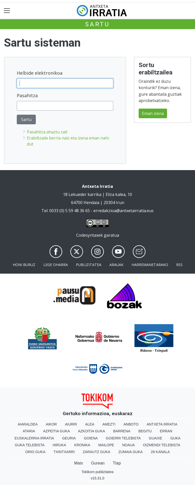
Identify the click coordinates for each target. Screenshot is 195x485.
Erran (166, 431)
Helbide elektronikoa (39, 73)
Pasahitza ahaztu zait (47, 132)
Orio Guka (35, 452)
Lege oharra (55, 264)
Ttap (117, 463)
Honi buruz (24, 264)
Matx (78, 463)
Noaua (128, 445)
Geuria (69, 438)
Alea (89, 424)
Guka (175, 438)
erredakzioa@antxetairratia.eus (123, 210)
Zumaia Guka (130, 452)
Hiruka (59, 445)
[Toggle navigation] (7, 10)
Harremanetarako (150, 264)
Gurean (98, 463)
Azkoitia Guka (91, 431)
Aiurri (71, 424)
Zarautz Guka (96, 452)
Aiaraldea (28, 424)
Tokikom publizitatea (97, 472)
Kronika (82, 445)
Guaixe (155, 438)
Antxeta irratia (162, 424)
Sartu (97, 24)
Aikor (51, 424)
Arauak (116, 264)
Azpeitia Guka (56, 431)
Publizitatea (88, 264)
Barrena (122, 431)
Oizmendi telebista (161, 445)
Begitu (145, 431)
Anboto (131, 424)
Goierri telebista (123, 438)
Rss (179, 264)
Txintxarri (64, 452)
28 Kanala (160, 452)
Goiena (91, 438)
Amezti (108, 424)
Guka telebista (29, 445)
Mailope (106, 445)
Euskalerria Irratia (34, 438)
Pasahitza (27, 95)
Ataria (29, 431)
